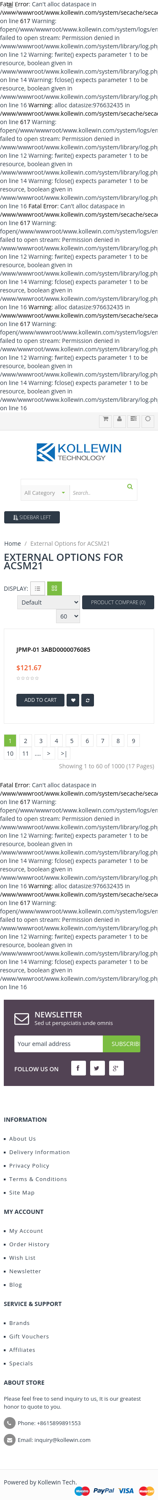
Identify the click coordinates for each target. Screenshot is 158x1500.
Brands (17, 1323)
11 (25, 753)
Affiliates (19, 1350)
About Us (20, 1138)
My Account (23, 1231)
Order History (27, 1244)
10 (10, 753)
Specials (18, 1363)
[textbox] (103, 492)
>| (64, 753)
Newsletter (22, 1271)
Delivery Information (37, 1152)
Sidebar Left (32, 517)
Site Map (19, 1192)
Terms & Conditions (35, 1179)
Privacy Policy (26, 1165)
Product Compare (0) (118, 602)
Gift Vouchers (26, 1336)
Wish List (20, 1257)
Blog (13, 1284)
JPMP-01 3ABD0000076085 (53, 649)
